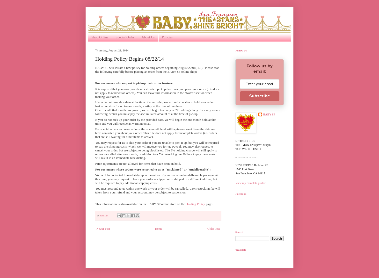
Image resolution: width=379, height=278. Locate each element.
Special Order (125, 37)
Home (158, 228)
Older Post (213, 228)
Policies (167, 37)
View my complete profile (250, 183)
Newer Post (103, 228)
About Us (148, 37)
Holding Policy (195, 204)
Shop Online (99, 37)
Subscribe (259, 96)
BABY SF (269, 114)
